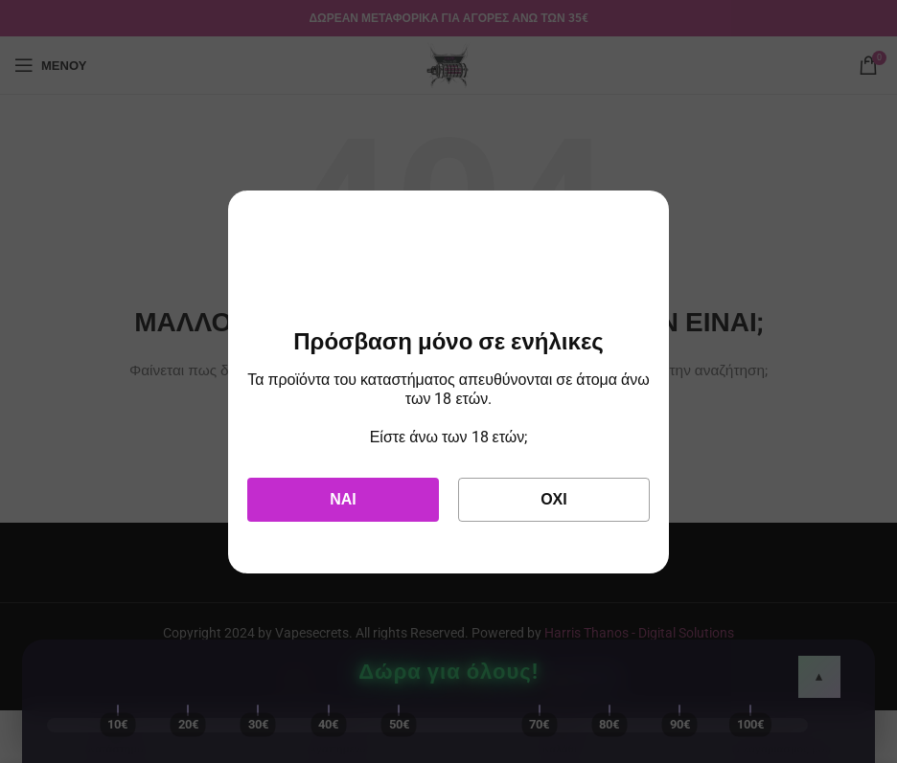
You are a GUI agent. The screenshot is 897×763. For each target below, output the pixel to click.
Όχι (553, 499)
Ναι (343, 499)
